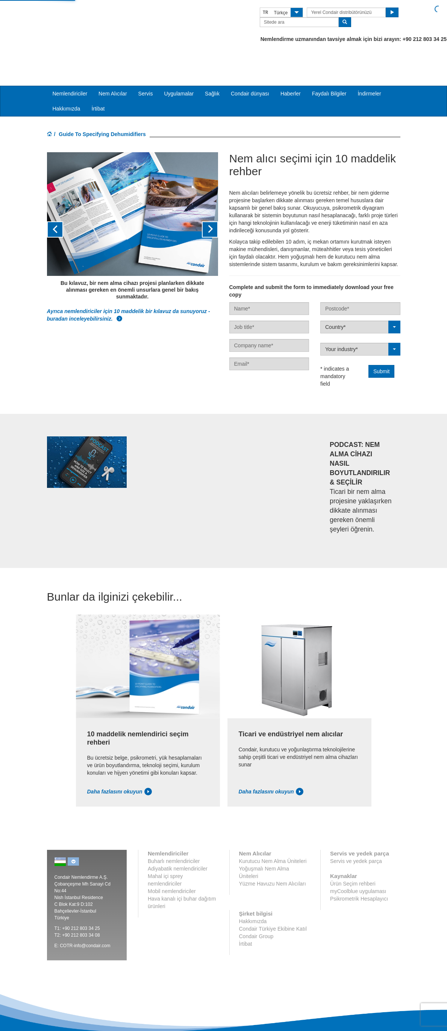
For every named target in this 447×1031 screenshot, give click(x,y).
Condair (90, 17)
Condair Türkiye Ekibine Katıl (273, 899)
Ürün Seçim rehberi (353, 854)
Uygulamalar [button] (179, 64)
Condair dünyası (250, 64)
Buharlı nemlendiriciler (174, 831)
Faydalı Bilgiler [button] (329, 64)
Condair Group (256, 906)
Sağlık (212, 64)
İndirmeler (369, 64)
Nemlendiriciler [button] (70, 64)
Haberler (290, 64)
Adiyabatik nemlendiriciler (178, 839)
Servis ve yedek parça (356, 831)
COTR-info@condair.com (85, 915)
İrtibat (98, 79)
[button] (60, 199)
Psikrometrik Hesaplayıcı (359, 869)
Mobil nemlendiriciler (172, 861)
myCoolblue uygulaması (358, 861)
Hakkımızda (66, 79)
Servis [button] (145, 64)
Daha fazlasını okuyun (119, 761)
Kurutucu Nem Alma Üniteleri (273, 831)
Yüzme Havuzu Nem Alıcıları (272, 854)
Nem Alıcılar (112, 64)
